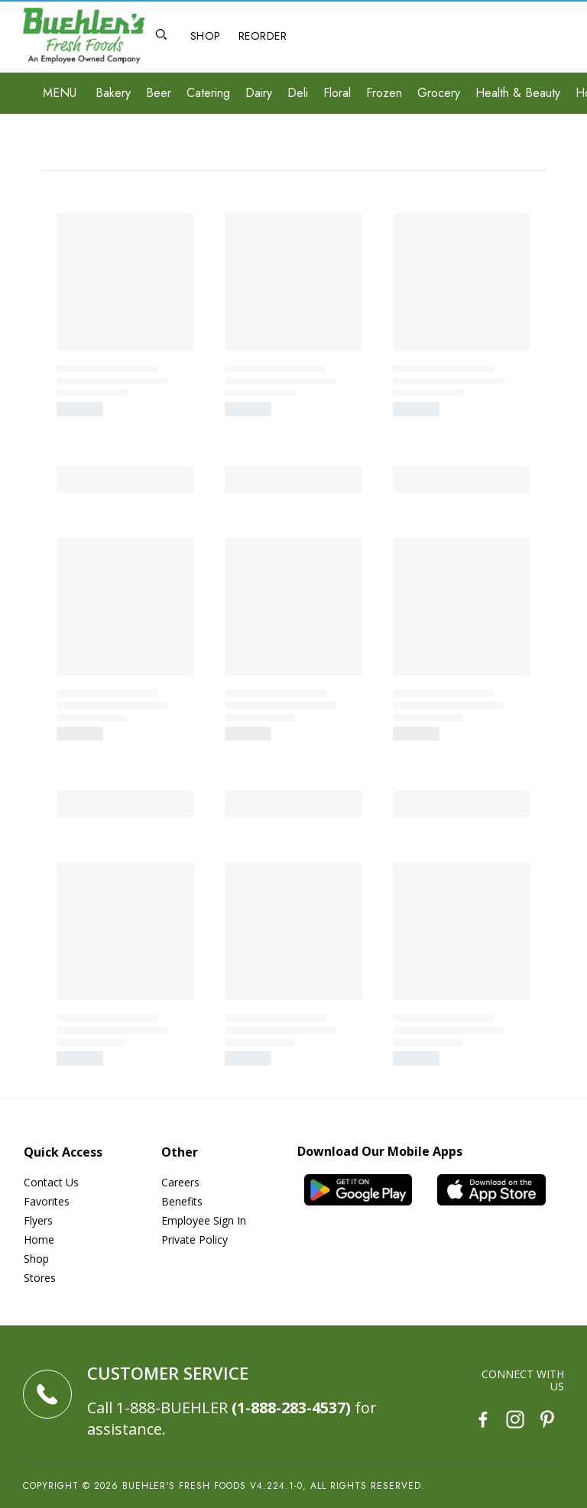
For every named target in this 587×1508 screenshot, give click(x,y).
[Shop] (205, 36)
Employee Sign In (203, 1220)
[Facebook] (483, 1421)
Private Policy (194, 1239)
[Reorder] (262, 36)
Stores (40, 1277)
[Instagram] (515, 1421)
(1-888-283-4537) (291, 1407)
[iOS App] (497, 1189)
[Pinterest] (547, 1421)
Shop (36, 1258)
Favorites (47, 1201)
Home (39, 1239)
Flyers (38, 1220)
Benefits (182, 1201)
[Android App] (363, 1189)
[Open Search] (161, 36)
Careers (180, 1182)
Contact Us (51, 1182)
